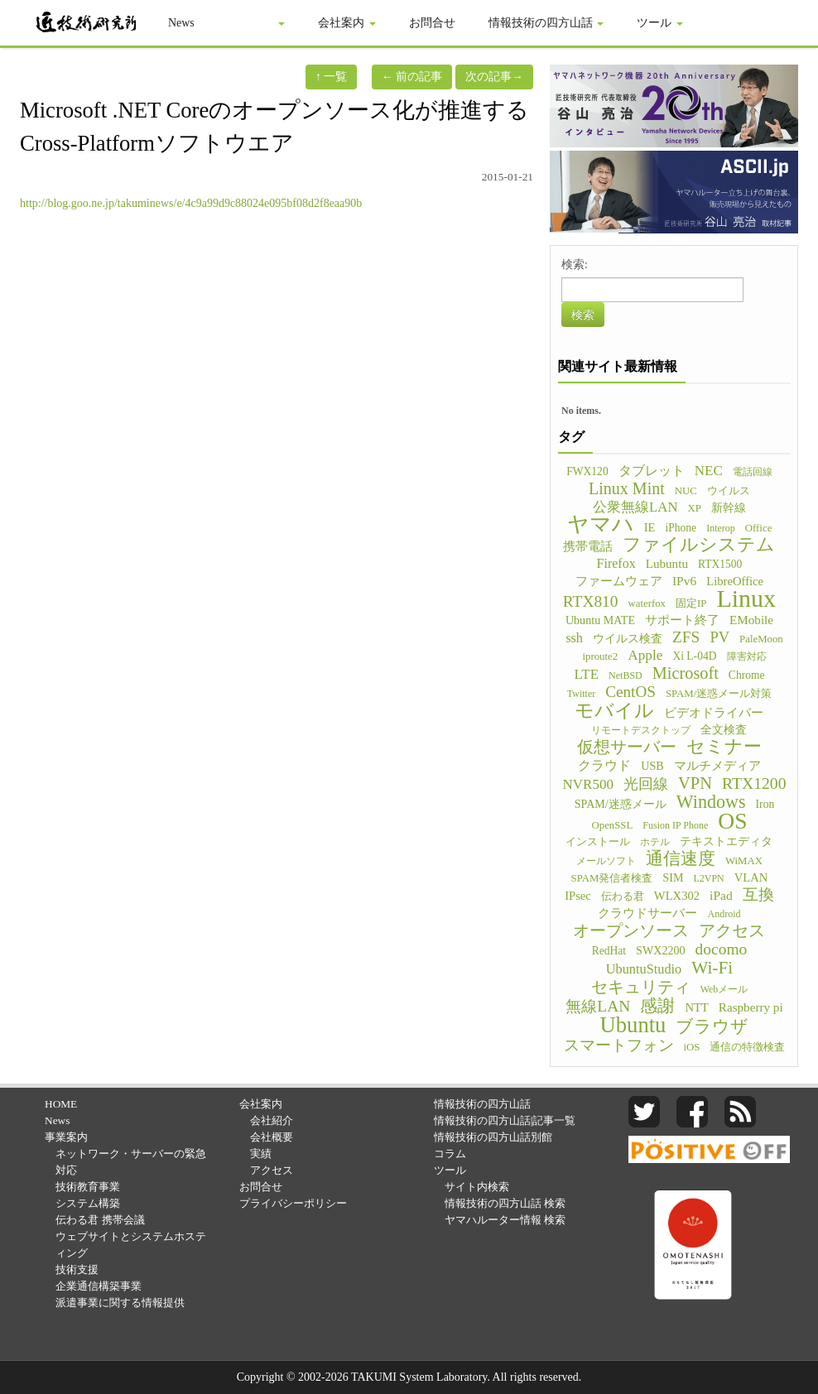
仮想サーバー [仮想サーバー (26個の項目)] (626, 746)
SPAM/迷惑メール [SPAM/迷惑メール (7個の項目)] (620, 803)
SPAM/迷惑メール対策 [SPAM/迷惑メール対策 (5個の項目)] (719, 693)
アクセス (271, 1170)
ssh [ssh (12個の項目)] (574, 638)
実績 (261, 1153)
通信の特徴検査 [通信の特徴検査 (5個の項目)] (747, 1047)
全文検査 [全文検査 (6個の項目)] (723, 729)
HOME (61, 1104)
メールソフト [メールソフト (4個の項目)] (606, 861)
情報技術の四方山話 (547, 23)
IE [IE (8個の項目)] (650, 527)
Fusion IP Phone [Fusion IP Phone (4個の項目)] (675, 825)
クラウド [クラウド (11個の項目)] (604, 765)
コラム (450, 1153)
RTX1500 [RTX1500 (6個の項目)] (720, 564)
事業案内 (257, 23)
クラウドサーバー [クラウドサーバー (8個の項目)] (647, 913)
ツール (661, 23)
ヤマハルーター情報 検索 (505, 1220)
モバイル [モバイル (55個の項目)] (614, 710)
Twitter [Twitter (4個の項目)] (581, 693)
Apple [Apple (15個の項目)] (645, 655)
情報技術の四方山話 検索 (505, 1203)
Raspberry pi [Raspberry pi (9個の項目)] (751, 1007)
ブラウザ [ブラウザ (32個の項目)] (712, 1026)
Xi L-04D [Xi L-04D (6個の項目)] (694, 656)
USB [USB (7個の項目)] (652, 765)
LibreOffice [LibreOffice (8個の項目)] (734, 581)
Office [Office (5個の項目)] (758, 528)
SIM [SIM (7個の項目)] (672, 877)
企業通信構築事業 (98, 1286)
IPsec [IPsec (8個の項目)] (578, 895)
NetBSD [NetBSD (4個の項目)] (625, 675)
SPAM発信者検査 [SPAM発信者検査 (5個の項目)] (612, 878)
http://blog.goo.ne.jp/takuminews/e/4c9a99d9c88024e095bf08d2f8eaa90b (191, 203)
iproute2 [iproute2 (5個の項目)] (600, 656)
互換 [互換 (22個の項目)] (758, 895)
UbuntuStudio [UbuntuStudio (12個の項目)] (643, 969)
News (182, 23)
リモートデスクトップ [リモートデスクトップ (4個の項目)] (640, 730)
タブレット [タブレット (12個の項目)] (651, 470)
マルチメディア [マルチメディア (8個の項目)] (717, 765)
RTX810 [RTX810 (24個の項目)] (590, 602)
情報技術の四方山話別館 (493, 1137)
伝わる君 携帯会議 (99, 1220)
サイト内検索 (477, 1186)
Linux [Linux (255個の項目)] (746, 598)
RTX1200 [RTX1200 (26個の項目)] (754, 783)
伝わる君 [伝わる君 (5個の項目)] (622, 896)
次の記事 (494, 76)
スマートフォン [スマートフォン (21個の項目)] (619, 1045)
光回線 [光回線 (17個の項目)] (645, 784)
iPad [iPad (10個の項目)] (721, 895)
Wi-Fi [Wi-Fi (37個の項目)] (712, 967)
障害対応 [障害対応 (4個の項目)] (747, 656)
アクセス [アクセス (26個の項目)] (732, 930)
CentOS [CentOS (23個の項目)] (630, 692)
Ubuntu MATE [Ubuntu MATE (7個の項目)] (600, 620)
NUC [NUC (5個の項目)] (686, 491)
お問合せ (433, 23)
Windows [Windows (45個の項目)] (711, 802)
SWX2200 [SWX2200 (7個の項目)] (661, 950)
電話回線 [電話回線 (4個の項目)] (752, 472)
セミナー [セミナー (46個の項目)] (724, 746)
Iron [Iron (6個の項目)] (765, 804)
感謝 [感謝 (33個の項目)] (657, 1005)
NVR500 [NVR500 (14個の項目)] (588, 784)
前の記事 (412, 76)
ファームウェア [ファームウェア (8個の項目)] (618, 581)
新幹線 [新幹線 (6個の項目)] (728, 508)
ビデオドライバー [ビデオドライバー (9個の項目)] (713, 712)
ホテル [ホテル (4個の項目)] (655, 842)
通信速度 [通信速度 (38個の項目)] (680, 858)
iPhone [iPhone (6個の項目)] (680, 528)
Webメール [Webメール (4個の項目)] (724, 989)
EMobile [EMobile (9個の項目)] (751, 620)
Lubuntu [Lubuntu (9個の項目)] (667, 563)
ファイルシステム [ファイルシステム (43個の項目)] (699, 544)
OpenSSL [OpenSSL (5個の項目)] (612, 825)
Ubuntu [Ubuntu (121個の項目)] (633, 1025)
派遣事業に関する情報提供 (120, 1302)
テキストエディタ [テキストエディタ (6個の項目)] (726, 841)
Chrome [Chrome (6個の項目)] (747, 675)
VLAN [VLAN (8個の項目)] (751, 877)
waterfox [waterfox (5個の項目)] (647, 603)
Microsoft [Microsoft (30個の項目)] (685, 673)
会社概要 (271, 1137)
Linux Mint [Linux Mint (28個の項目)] (627, 488)
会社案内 (348, 23)
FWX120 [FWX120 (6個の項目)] (587, 471)
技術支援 (77, 1269)
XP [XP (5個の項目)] (693, 508)
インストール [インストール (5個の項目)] (597, 842)
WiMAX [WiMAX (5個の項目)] (744, 861)
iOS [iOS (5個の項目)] (692, 1047)
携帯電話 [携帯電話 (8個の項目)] (588, 546)
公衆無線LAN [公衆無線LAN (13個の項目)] (635, 507)
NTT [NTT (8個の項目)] (696, 1007)
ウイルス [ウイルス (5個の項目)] (728, 491)
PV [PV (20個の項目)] (719, 637)
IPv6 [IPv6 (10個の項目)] (684, 581)
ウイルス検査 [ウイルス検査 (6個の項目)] (627, 638)
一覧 (331, 76)
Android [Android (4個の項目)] (723, 914)
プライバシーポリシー (293, 1203)
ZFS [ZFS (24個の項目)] (686, 637)
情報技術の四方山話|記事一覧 (505, 1120)
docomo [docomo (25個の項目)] (721, 949)
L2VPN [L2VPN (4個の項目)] (708, 878)
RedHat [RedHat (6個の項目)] (609, 951)
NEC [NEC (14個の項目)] (709, 470)
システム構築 (87, 1203)
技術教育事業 (87, 1186)
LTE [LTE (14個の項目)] (586, 674)
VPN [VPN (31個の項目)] (695, 783)
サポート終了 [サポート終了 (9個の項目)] (682, 620)
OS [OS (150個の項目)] (732, 821)
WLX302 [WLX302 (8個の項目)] (677, 895)
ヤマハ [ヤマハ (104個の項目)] (600, 525)
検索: (574, 264)
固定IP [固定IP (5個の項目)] (691, 603)
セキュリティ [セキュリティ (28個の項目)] (640, 986)
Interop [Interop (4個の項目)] (720, 528)
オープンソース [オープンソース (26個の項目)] (631, 930)
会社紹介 (271, 1120)
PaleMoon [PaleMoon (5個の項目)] (761, 639)
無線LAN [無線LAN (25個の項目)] (597, 1006)
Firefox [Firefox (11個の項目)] (616, 563)
